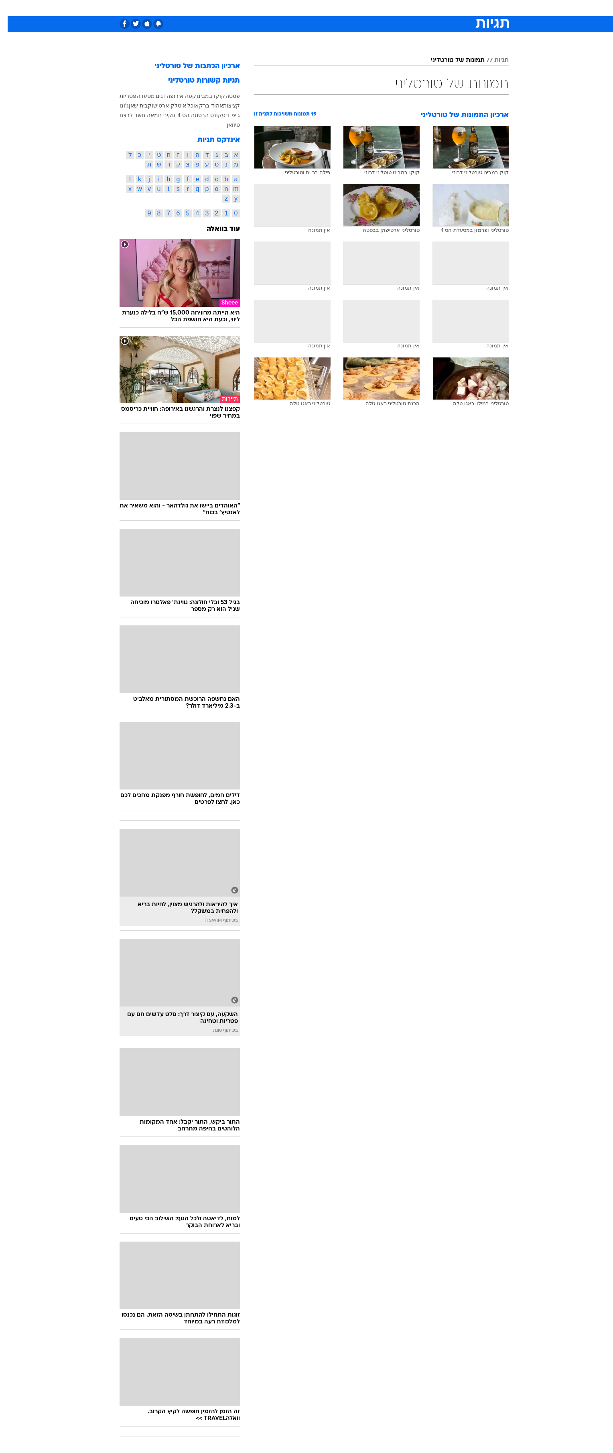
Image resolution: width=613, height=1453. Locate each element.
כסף (347, 8)
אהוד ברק (203, 105)
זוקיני (162, 115)
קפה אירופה (174, 96)
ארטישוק (150, 105)
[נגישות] (11, 8)
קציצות (223, 105)
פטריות (120, 96)
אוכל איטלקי (176, 105)
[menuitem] (444, 8)
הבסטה (192, 115)
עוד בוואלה (215, 229)
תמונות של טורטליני (450, 60)
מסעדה (138, 96)
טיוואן (225, 125)
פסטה (225, 96)
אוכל (327, 8)
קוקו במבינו (203, 96)
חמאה (146, 115)
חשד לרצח (125, 115)
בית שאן (130, 105)
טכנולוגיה (244, 8)
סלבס (370, 8)
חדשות (448, 8)
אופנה (215, 8)
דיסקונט (212, 115)
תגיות (494, 60)
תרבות (395, 8)
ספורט (421, 8)
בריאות (301, 8)
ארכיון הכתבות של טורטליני (189, 66)
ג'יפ (228, 115)
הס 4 (176, 115)
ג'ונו (116, 105)
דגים (153, 96)
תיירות (274, 8)
